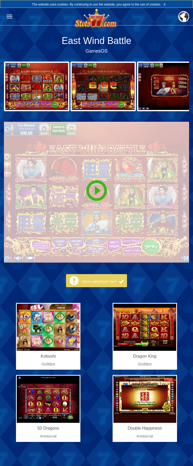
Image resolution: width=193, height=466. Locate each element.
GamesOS (96, 51)
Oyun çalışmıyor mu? (102, 281)
